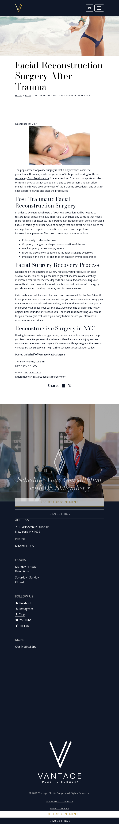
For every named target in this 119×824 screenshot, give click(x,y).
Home (18, 95)
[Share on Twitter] (70, 386)
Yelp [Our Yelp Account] (20, 614)
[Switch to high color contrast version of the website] (89, 8)
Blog (28, 95)
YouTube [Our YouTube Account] (23, 620)
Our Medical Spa (25, 647)
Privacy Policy (59, 808)
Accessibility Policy (59, 801)
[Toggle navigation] (99, 8)
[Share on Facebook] (63, 386)
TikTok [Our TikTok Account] (22, 626)
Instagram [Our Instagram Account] (24, 609)
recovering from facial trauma (32, 178)
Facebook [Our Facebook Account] (23, 603)
